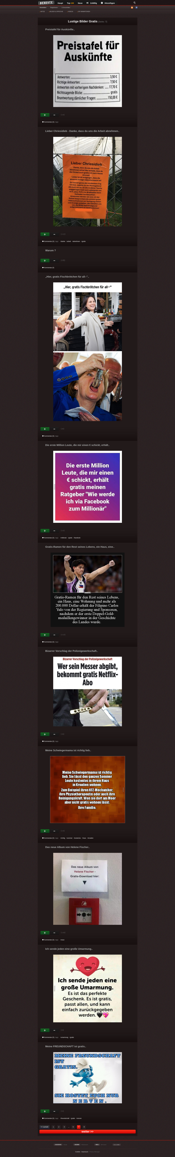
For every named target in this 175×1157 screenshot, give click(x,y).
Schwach (54, 115)
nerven (79, 1118)
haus (84, 838)
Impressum (84, 1151)
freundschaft (65, 1118)
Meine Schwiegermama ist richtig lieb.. (68, 750)
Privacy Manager (94, 1151)
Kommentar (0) (48, 122)
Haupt (60, 3)
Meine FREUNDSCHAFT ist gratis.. (65, 1046)
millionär (64, 538)
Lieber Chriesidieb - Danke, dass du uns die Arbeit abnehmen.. (82, 131)
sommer (69, 838)
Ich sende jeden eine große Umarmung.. (69, 948)
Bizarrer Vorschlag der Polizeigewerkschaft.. (71, 651)
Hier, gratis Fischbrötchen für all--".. (67, 276)
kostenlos (77, 838)
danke (63, 241)
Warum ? (50, 250)
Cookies (77, 1151)
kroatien (90, 838)
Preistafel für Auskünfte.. (60, 29)
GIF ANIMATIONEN (83, 11)
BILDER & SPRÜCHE (56, 11)
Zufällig (91, 3)
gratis (84, 241)
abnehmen (76, 241)
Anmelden (43, 7)
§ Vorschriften (66, 7)
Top (70, 3)
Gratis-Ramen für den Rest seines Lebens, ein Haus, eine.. (80, 546)
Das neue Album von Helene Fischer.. (67, 847)
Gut (45, 115)
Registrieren (54, 7)
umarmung (64, 1037)
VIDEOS (70, 11)
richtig (63, 838)
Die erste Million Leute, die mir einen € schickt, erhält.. (77, 445)
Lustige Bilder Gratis (82, 21)
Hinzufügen (108, 3)
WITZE (42, 11)
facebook (77, 538)
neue (62, 940)
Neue (80, 3)
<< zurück (44, 1127)
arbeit (69, 241)
